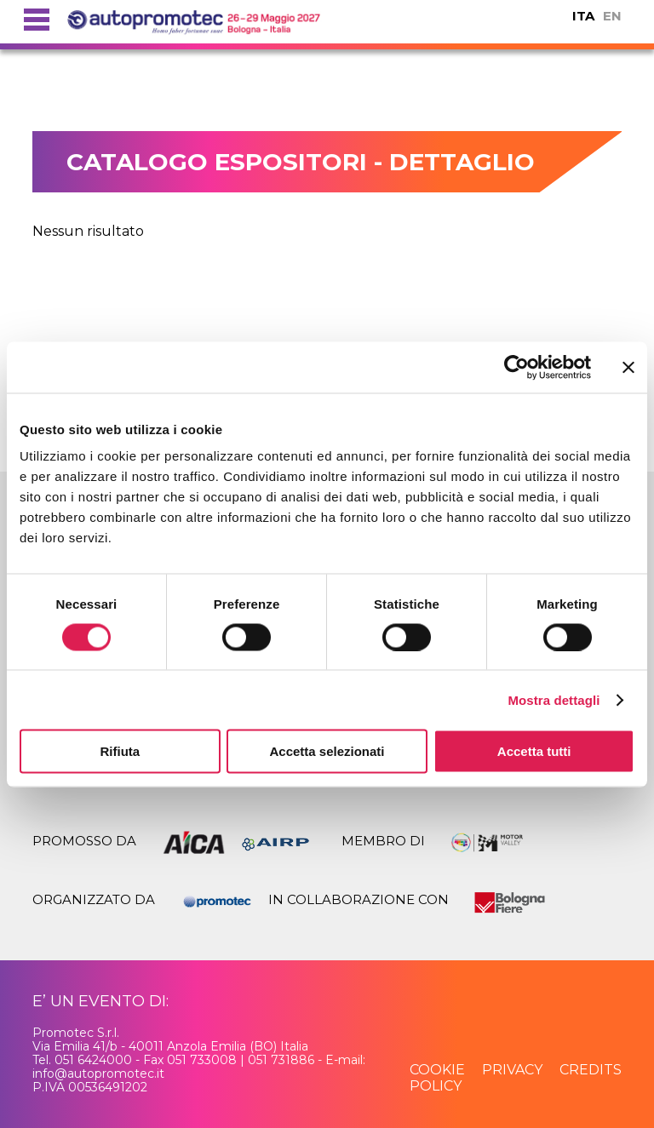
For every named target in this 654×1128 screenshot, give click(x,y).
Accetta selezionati (326, 751)
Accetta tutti (534, 751)
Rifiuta (120, 751)
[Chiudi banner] (628, 367)
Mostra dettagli (554, 699)
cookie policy (437, 1077)
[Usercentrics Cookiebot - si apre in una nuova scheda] (516, 367)
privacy (512, 1070)
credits (590, 1070)
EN (612, 16)
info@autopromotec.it (98, 1073)
